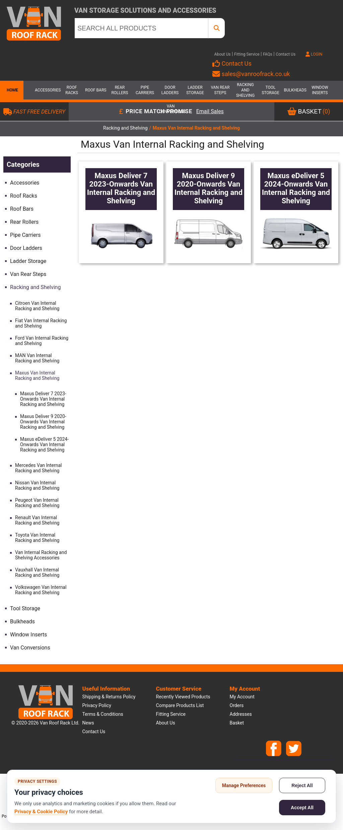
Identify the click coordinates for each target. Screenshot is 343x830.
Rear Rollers (119, 90)
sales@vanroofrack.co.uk (251, 73)
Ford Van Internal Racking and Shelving (41, 340)
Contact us (94, 731)
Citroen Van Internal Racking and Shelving (37, 305)
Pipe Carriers (145, 90)
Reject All (302, 785)
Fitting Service (247, 54)
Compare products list (180, 705)
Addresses (241, 714)
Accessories (46, 90)
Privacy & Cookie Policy (41, 812)
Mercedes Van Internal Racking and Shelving (38, 468)
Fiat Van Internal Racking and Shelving (41, 323)
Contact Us (285, 54)
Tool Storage (270, 90)
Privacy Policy (96, 705)
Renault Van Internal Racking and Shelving (37, 520)
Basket (237, 722)
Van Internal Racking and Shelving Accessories (41, 555)
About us (165, 722)
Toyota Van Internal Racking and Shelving (37, 537)
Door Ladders (170, 90)
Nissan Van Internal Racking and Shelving (37, 485)
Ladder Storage (195, 90)
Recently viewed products (183, 696)
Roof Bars (95, 90)
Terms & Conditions (102, 714)
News (88, 722)
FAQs (267, 54)
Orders (237, 705)
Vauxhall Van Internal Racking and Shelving (37, 572)
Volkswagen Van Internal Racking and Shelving (40, 589)
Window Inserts (320, 90)
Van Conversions (171, 109)
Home (12, 90)
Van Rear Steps (220, 90)
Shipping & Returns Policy (109, 696)
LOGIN (313, 54)
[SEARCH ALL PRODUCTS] (141, 28)
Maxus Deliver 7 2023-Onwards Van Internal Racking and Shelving (43, 399)
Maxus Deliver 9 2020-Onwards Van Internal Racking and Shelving (43, 422)
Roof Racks (71, 90)
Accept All (302, 807)
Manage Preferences (244, 785)
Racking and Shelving (245, 90)
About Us (222, 54)
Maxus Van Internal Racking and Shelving (37, 375)
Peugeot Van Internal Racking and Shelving (37, 502)
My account (242, 696)
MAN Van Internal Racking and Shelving (37, 358)
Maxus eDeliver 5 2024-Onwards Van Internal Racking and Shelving (44, 444)
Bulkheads (295, 90)
